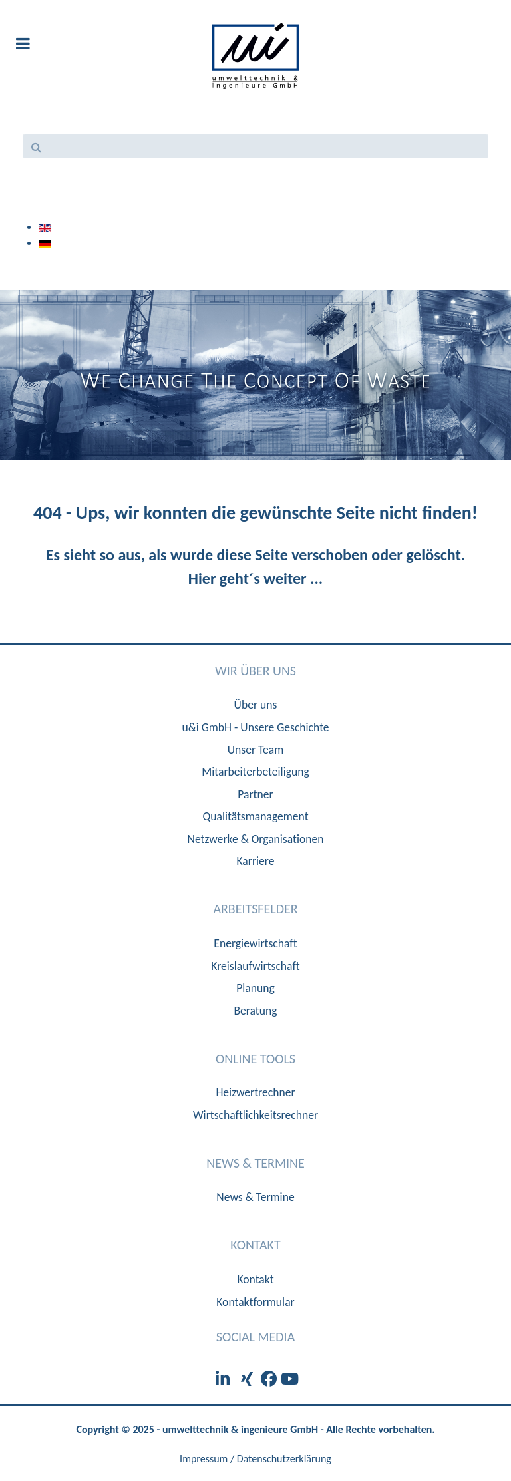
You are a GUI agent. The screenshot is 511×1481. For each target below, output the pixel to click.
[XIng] (249, 1379)
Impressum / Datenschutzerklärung (255, 1458)
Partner (255, 794)
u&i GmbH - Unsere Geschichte (255, 727)
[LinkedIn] (225, 1379)
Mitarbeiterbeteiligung (255, 771)
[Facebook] (270, 1379)
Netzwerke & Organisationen (256, 839)
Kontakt (255, 1279)
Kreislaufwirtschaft (255, 966)
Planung (255, 988)
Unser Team (256, 749)
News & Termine (255, 1197)
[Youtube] (290, 1379)
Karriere (256, 861)
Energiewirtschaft (255, 943)
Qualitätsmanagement (255, 816)
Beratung (255, 1010)
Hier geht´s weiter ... (255, 578)
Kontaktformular (255, 1302)
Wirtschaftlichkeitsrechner (255, 1115)
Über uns (255, 704)
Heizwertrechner (255, 1092)
